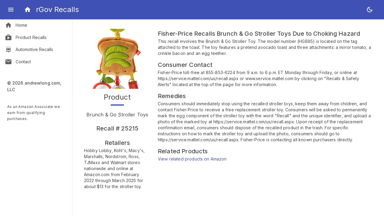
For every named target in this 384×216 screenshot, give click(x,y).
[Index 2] (117, 81)
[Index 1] (103, 81)
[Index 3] (131, 81)
